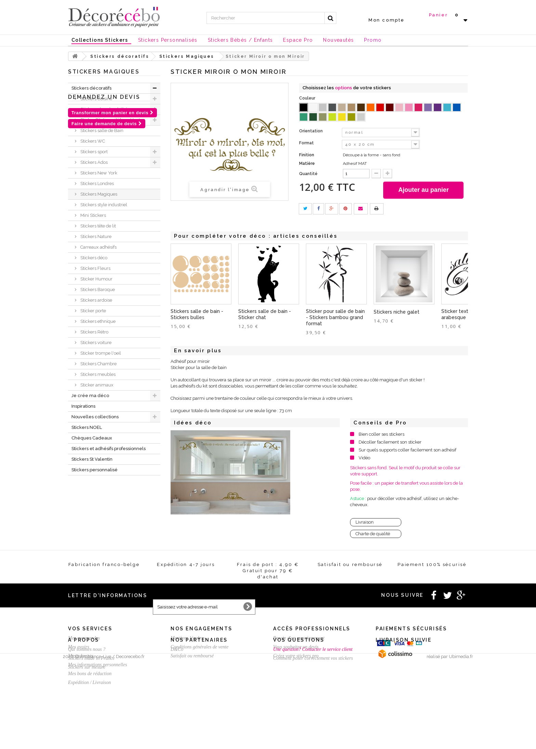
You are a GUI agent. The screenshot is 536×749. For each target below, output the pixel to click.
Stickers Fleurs (94, 268)
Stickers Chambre (98, 363)
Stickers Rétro (93, 331)
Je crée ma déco (90, 395)
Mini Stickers (92, 215)
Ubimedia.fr (461, 742)
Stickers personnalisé (94, 469)
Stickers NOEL (86, 427)
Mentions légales (187, 638)
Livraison (365, 522)
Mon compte (386, 20)
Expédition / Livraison (89, 682)
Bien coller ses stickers (381, 434)
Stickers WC (92, 141)
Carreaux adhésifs (98, 247)
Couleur (307, 98)
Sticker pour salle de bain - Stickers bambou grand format (335, 317)
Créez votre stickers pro (296, 655)
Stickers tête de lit (97, 225)
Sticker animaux (96, 384)
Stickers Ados (93, 162)
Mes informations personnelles (97, 664)
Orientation (311, 131)
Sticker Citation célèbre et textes (112, 119)
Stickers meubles (97, 374)
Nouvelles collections (95, 416)
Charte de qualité (373, 533)
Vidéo (364, 457)
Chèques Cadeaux (91, 438)
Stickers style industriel (103, 204)
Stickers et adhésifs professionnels (108, 448)
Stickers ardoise (95, 300)
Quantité (308, 173)
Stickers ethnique (97, 321)
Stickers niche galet (396, 312)
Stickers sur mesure (86, 723)
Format (307, 143)
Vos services (90, 628)
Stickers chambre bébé (103, 109)
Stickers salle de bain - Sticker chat (264, 314)
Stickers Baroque (97, 289)
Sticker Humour (95, 278)
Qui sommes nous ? (86, 705)
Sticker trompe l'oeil (100, 353)
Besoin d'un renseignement (298, 638)
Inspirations (83, 406)
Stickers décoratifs (91, 88)
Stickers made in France (91, 714)
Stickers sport (93, 151)
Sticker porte (92, 310)
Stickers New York (98, 172)
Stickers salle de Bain (101, 130)
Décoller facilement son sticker (390, 442)
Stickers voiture (95, 342)
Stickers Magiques (98, 194)
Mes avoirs (78, 646)
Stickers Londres (96, 183)
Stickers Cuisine (95, 98)
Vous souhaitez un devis (296, 646)
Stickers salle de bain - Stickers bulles (197, 314)
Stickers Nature (95, 236)
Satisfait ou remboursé (192, 655)
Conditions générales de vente (199, 646)
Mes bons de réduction (89, 673)
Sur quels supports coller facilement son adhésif (407, 449)
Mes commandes (84, 638)
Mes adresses (81, 655)
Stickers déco (93, 257)
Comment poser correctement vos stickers (313, 714)
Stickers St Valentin (91, 459)
